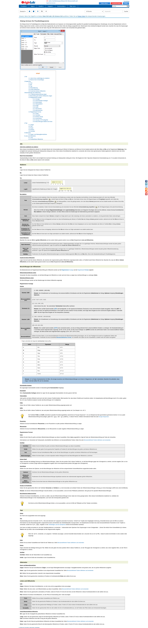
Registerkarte (82, 270)
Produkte (24, 6)
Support (50, 6)
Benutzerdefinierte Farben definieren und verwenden (97, 440)
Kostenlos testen (116, 3)
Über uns (73, 6)
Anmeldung (126, 1)
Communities (61, 6)
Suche (126, 11)
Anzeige (67, 270)
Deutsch (23, 11)
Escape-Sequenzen (104, 416)
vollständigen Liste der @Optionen (57, 524)
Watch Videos (104, 3)
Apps (33, 6)
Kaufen (126, 3)
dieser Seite (81, 16)
